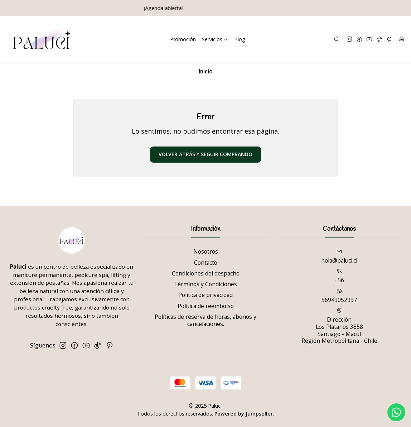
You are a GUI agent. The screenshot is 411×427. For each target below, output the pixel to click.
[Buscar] (336, 39)
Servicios (215, 39)
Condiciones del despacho (206, 273)
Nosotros (205, 251)
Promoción (183, 39)
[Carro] (401, 39)
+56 (339, 276)
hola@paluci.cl (339, 256)
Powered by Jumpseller (243, 413)
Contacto (205, 263)
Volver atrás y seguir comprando (205, 154)
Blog (239, 39)
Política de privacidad (205, 295)
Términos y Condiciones (205, 284)
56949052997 (339, 296)
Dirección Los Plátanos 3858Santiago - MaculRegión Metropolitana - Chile (339, 326)
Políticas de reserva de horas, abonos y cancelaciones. (205, 320)
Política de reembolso (206, 306)
